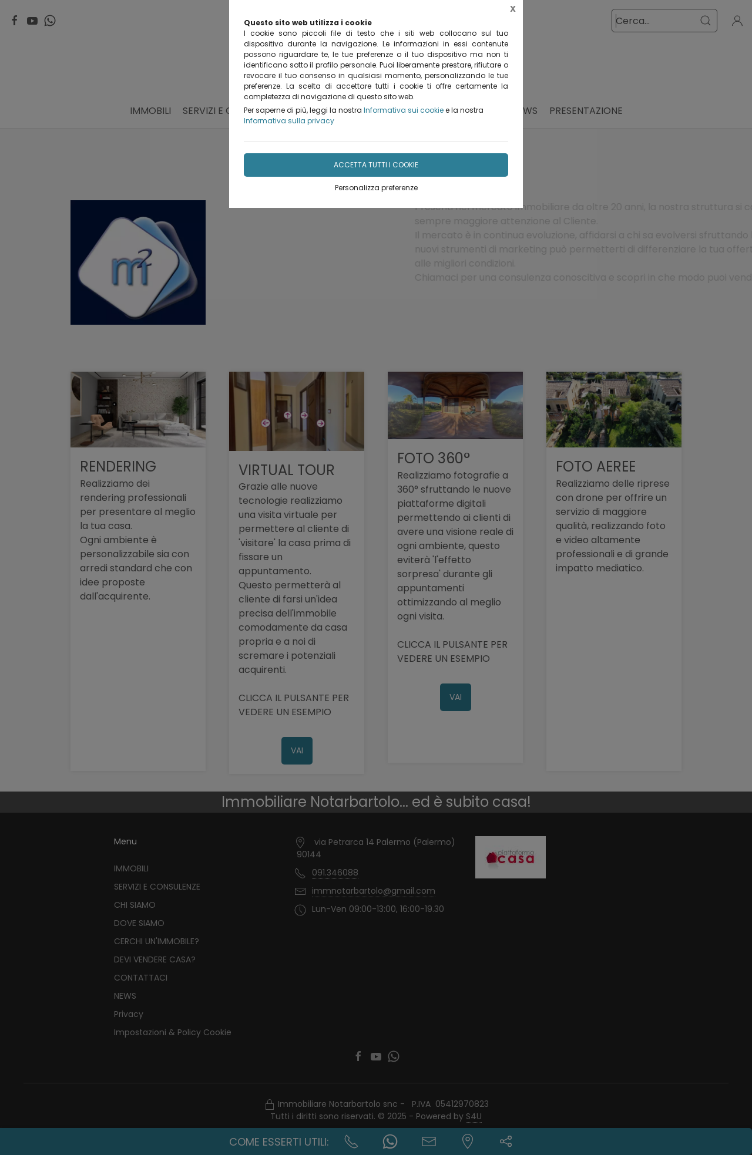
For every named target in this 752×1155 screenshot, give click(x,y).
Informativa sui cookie (404, 110)
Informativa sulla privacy (289, 121)
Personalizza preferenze (376, 188)
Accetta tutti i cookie (376, 165)
